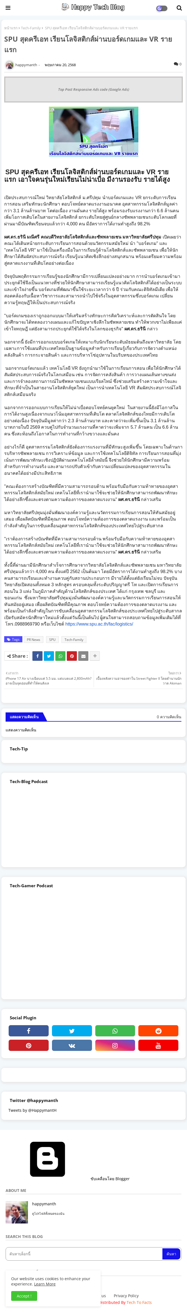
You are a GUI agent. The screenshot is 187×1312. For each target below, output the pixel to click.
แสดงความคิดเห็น (21, 730)
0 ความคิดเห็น (169, 716)
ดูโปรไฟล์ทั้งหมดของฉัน (48, 1213)
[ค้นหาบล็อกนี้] (84, 1253)
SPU (52, 639)
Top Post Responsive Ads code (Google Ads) (93, 89)
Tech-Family (31, 27)
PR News (33, 639)
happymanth (44, 1203)
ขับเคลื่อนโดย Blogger (68, 1178)
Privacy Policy (126, 1295)
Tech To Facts (139, 1302)
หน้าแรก (11, 27)
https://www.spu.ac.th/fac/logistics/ (99, 624)
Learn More (45, 1284)
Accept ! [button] (24, 1296)
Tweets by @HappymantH (32, 1110)
